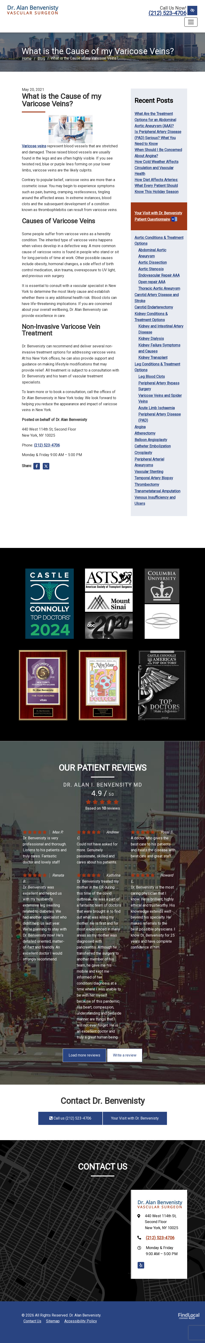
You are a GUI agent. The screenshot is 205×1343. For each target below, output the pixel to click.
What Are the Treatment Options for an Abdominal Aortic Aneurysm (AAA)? (155, 120)
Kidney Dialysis (151, 338)
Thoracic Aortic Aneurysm (159, 288)
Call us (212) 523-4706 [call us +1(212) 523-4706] (70, 1118)
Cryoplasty (143, 452)
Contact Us (32, 1321)
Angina (140, 427)
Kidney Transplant (152, 357)
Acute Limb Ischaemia (156, 408)
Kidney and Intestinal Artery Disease (160, 329)
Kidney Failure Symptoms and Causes (159, 348)
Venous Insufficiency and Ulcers (155, 500)
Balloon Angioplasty (151, 440)
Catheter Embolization (153, 446)
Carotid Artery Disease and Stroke (157, 298)
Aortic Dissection (152, 262)
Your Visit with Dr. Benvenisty (158, 213)
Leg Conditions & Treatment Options (157, 367)
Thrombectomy (147, 484)
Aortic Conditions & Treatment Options (159, 240)
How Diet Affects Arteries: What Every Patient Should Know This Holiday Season (156, 186)
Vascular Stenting (149, 471)
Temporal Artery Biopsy (154, 478)
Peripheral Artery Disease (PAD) (159, 417)
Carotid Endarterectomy (154, 307)
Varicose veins (34, 146)
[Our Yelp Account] (141, 1265)
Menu (13, 22)
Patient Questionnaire (152, 219)
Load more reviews (84, 1055)
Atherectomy (145, 433)
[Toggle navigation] (190, 22)
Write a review (124, 1055)
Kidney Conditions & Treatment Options (151, 317)
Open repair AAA (151, 282)
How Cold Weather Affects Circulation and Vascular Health (156, 168)
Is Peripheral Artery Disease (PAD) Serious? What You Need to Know (158, 138)
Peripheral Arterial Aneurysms (149, 462)
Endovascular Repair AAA (159, 275)
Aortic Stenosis (151, 269)
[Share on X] (46, 467)
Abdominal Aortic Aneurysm (152, 253)
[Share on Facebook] (36, 467)
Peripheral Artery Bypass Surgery (158, 386)
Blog (41, 58)
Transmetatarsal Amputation (157, 491)
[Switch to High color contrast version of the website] (192, 10)
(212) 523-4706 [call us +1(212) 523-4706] (167, 13)
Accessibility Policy (80, 1321)
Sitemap (53, 1321)
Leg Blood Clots (151, 376)
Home (27, 58)
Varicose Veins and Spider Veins (160, 398)
